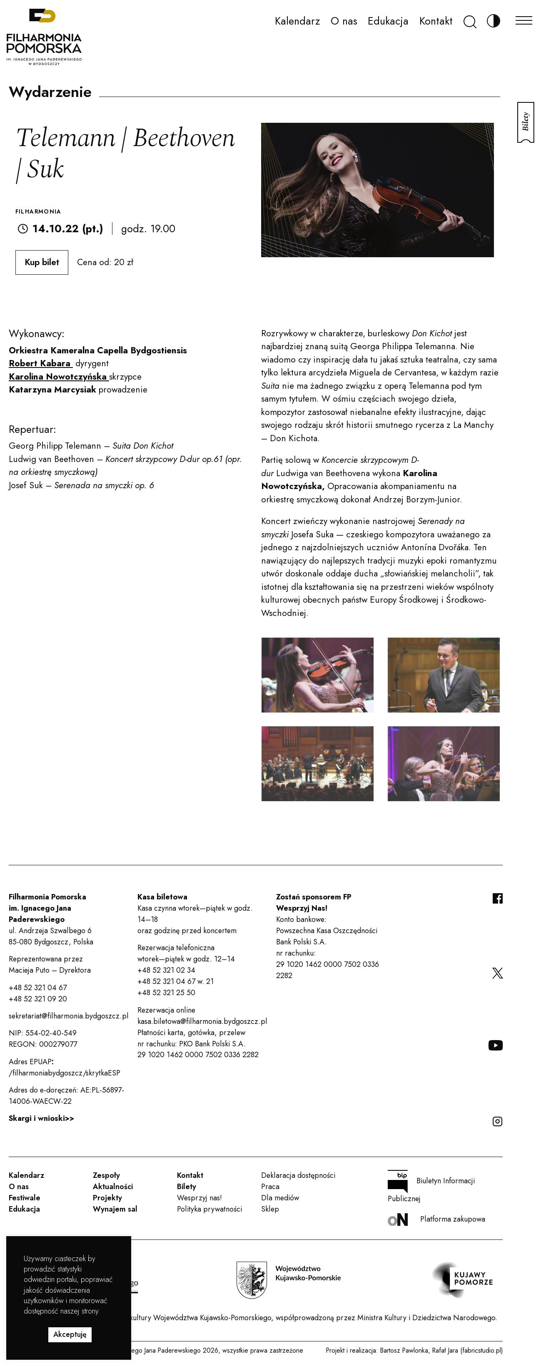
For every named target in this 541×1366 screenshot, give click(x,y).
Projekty (107, 1197)
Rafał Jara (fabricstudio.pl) (467, 1350)
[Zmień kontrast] (493, 21)
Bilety (186, 1186)
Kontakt (436, 20)
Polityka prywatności (209, 1209)
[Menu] (524, 18)
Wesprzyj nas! (199, 1197)
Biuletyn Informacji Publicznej (431, 1187)
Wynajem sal (115, 1209)
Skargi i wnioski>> (41, 1118)
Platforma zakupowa (436, 1219)
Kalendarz (297, 20)
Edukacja (388, 20)
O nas (344, 20)
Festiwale (24, 1197)
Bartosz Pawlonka (404, 1350)
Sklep (270, 1209)
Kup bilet (42, 262)
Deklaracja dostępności (298, 1175)
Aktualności (113, 1186)
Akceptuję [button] (70, 1334)
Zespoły (106, 1175)
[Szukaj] (470, 21)
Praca (270, 1186)
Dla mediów (280, 1197)
